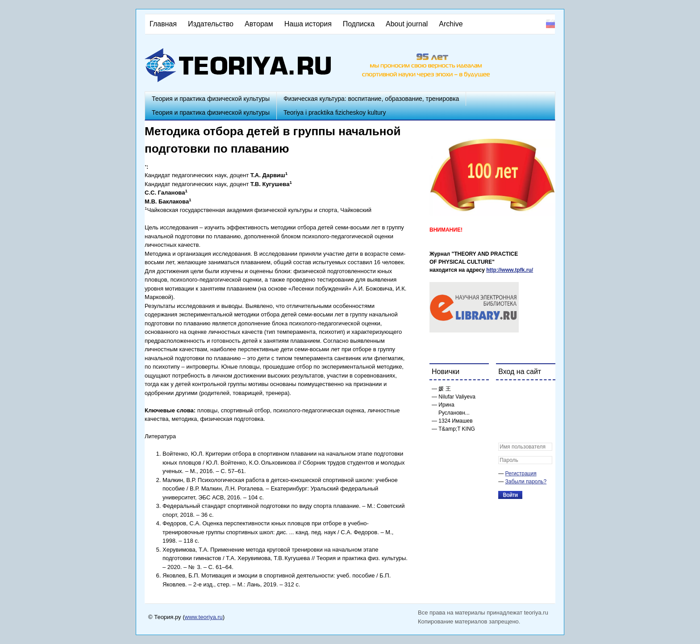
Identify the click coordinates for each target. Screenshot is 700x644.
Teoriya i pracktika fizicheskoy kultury (334, 112)
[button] (505, 393)
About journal (407, 24)
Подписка (359, 24)
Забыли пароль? (526, 481)
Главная (163, 24)
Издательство (210, 24)
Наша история (308, 24)
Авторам (259, 24)
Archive (450, 24)
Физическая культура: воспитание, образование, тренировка (371, 98)
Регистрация (521, 473)
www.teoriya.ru (204, 617)
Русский (550, 23)
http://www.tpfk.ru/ (509, 270)
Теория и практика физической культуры (211, 98)
